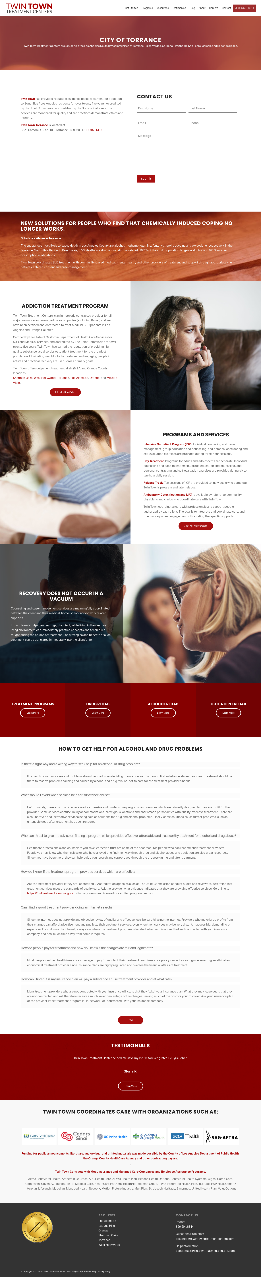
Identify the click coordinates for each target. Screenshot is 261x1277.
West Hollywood (45, 377)
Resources (162, 8)
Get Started (131, 8)
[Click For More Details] (196, 526)
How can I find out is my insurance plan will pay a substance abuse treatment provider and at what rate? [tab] (96, 980)
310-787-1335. (93, 130)
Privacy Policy (104, 1272)
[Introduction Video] (65, 392)
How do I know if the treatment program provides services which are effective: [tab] (78, 872)
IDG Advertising (89, 1272)
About (202, 8)
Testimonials (179, 8)
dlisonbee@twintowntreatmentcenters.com (205, 1238)
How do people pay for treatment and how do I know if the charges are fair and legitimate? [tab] (87, 949)
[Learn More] (32, 712)
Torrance (63, 377)
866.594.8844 (246, 8)
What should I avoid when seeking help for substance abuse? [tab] (65, 796)
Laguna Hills (106, 1225)
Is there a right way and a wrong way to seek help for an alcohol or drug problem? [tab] (80, 765)
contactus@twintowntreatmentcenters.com (205, 1250)
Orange (95, 377)
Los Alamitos (79, 377)
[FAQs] (130, 1020)
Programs (147, 8)
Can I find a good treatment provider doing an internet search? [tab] (66, 908)
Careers (213, 8)
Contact (226, 8)
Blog (192, 8)
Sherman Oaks (22, 377)
